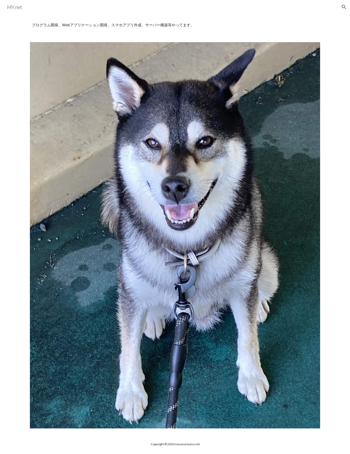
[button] (344, 7)
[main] (175, 25)
